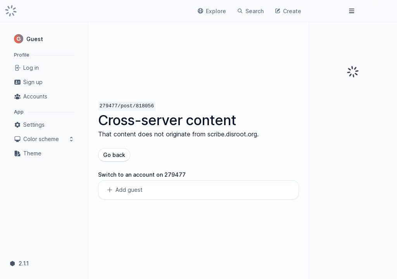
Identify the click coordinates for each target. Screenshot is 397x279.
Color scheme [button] (44, 139)
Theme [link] (27, 153)
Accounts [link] (30, 96)
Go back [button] (114, 155)
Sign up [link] (28, 82)
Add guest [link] (124, 189)
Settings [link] (29, 124)
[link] (11, 11)
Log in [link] (26, 67)
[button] (44, 39)
